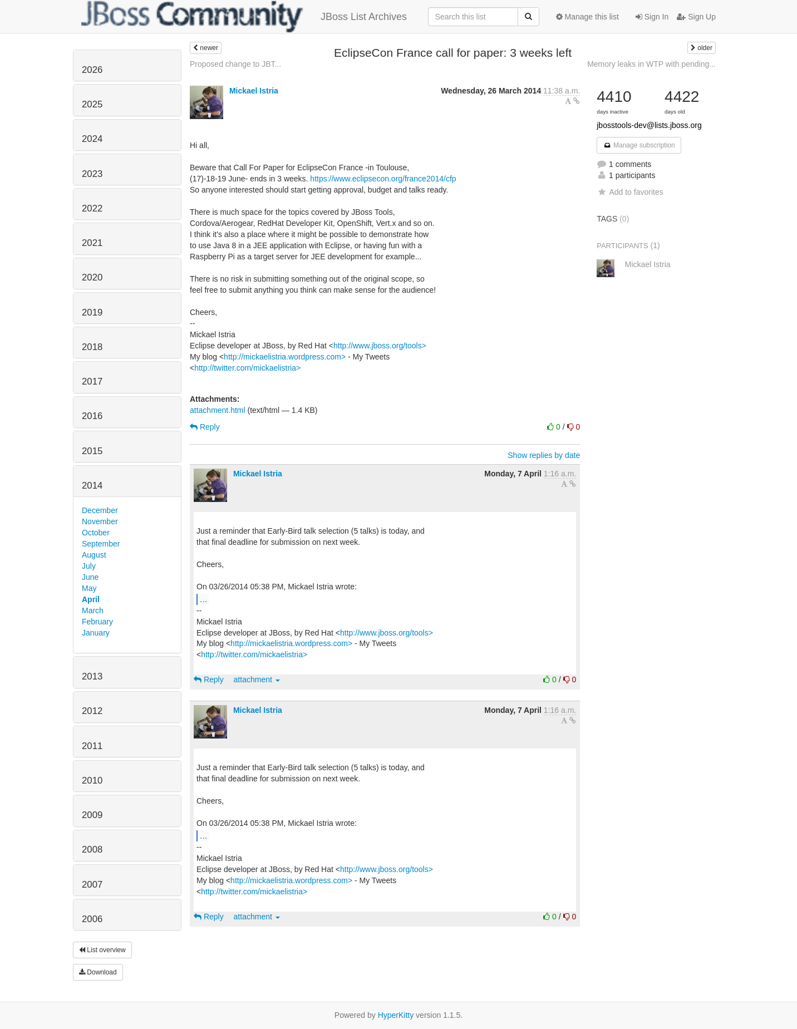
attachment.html (217, 410)
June (90, 577)
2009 (92, 815)
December (100, 510)
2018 (92, 347)
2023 (92, 174)
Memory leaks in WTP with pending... (651, 64)
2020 (92, 277)
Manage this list (587, 16)
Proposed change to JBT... (235, 64)
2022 (92, 208)
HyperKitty (396, 1015)
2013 (92, 676)
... (203, 599)
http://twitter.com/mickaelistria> (247, 367)
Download (98, 972)
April (91, 599)
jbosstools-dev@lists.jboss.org (649, 125)
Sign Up (696, 16)
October (96, 532)
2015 (92, 451)
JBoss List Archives (244, 17)
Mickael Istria (253, 90)
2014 (92, 485)
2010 (92, 780)
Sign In (652, 16)
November (100, 521)
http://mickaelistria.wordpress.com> (285, 356)
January (96, 632)
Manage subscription (639, 145)
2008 (92, 849)
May (89, 588)
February (97, 621)
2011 (92, 746)
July (89, 566)
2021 (92, 243)
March (93, 610)
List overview (102, 950)
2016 (92, 416)
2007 (92, 884)
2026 (92, 70)
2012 (92, 711)
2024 (92, 139)
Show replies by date (544, 455)
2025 (92, 104)
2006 (92, 919)
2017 (92, 381)
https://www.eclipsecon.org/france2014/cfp (383, 178)
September (101, 543)
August (94, 554)
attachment (257, 679)
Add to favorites (630, 192)
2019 (92, 312)
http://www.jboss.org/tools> (379, 345)
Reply (205, 426)
